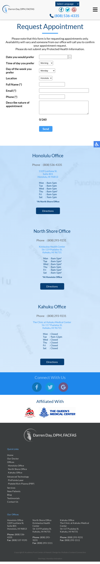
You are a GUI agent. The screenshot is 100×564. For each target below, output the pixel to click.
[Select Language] (67, 4)
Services (11, 490)
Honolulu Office (16, 468)
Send (44, 131)
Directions (46, 213)
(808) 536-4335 (66, 16)
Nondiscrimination (54, 561)
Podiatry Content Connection (73, 555)
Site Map (41, 561)
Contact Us (12, 504)
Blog (9, 497)
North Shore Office (17, 471)
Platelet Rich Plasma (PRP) (21, 486)
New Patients (13, 493)
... (68, 57)
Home (10, 457)
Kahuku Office (15, 475)
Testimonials (13, 500)
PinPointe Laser (16, 482)
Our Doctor (13, 461)
